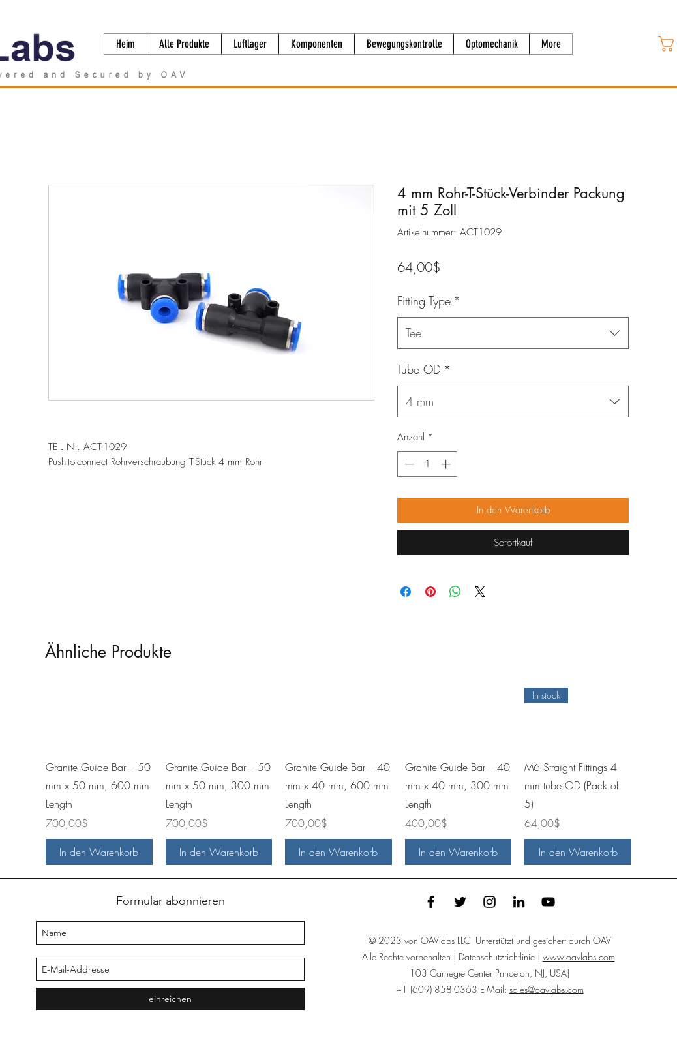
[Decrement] (408, 464)
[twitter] (460, 902)
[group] (338, 776)
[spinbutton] (427, 464)
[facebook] (431, 902)
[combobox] (513, 333)
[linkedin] (519, 902)
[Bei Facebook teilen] (406, 591)
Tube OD (424, 369)
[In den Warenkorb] (99, 852)
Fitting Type (428, 301)
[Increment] (447, 464)
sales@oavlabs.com (546, 989)
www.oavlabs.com (579, 956)
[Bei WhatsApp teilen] (455, 591)
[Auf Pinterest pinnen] (430, 591)
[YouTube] (548, 902)
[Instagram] (489, 902)
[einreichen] (170, 999)
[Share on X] (480, 591)
